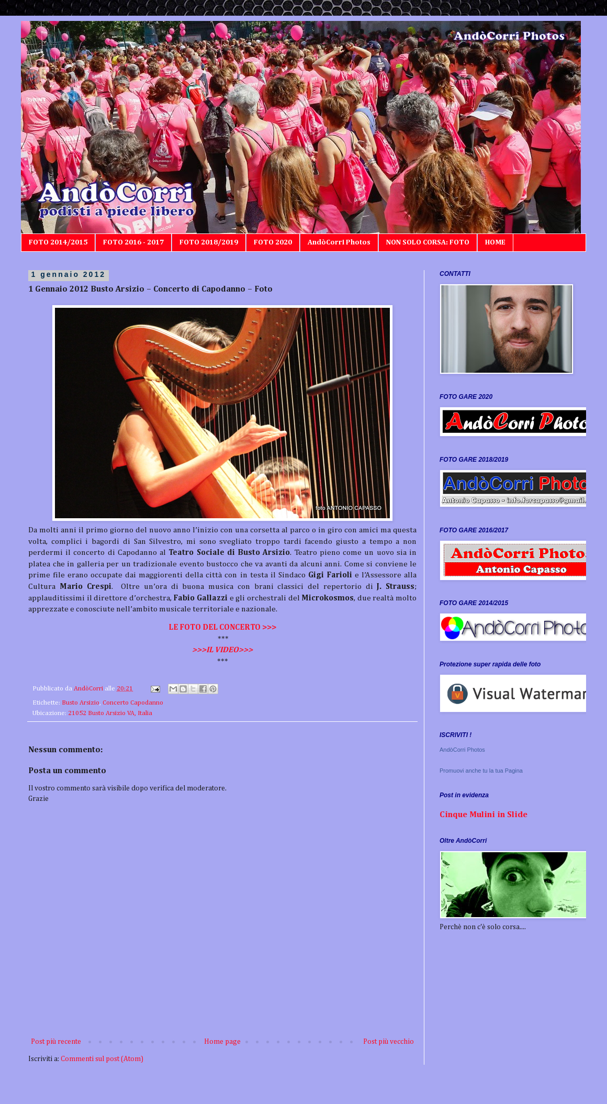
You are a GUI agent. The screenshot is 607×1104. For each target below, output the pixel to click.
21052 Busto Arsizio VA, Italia (110, 713)
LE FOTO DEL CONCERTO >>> (222, 627)
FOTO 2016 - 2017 (133, 242)
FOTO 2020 (273, 242)
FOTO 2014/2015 (58, 242)
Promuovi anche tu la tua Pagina (481, 770)
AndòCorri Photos (339, 242)
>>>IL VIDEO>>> (222, 650)
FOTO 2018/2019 (208, 242)
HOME (495, 242)
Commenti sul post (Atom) (102, 1059)
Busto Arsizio (80, 702)
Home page (222, 1041)
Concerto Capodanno (133, 702)
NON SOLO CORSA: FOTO (427, 242)
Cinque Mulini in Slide (483, 814)
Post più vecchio (388, 1041)
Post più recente (56, 1041)
